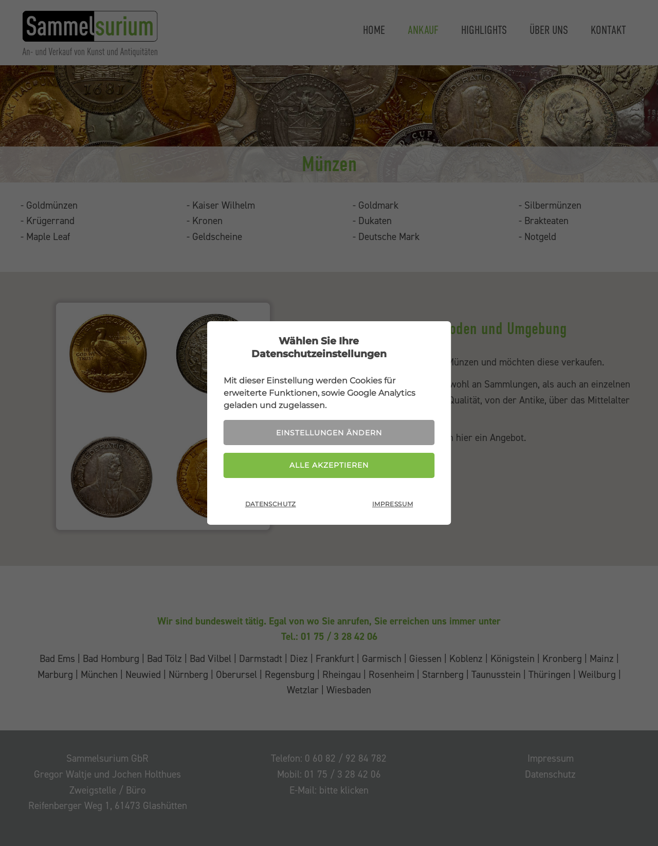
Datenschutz (270, 504)
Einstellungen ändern (329, 432)
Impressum (392, 504)
